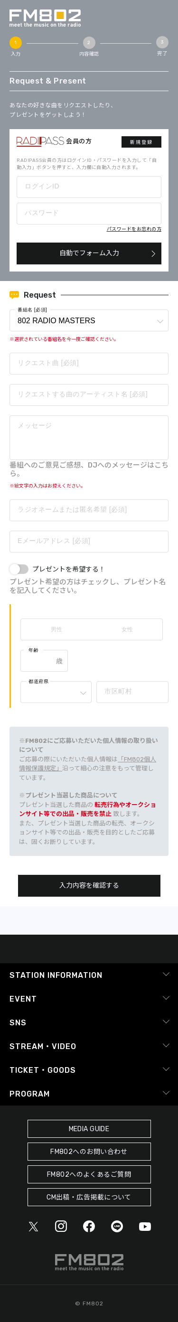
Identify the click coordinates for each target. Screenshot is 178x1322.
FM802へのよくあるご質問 (89, 1175)
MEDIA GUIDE (89, 1129)
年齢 (33, 650)
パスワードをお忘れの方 (134, 229)
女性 (127, 629)
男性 (56, 629)
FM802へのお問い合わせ (89, 1152)
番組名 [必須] (32, 309)
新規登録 (141, 142)
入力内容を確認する (89, 885)
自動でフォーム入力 (89, 253)
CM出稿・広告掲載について (89, 1197)
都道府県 (38, 681)
